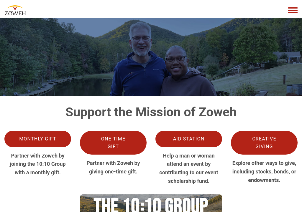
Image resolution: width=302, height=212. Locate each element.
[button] (37, 139)
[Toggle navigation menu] (293, 10)
